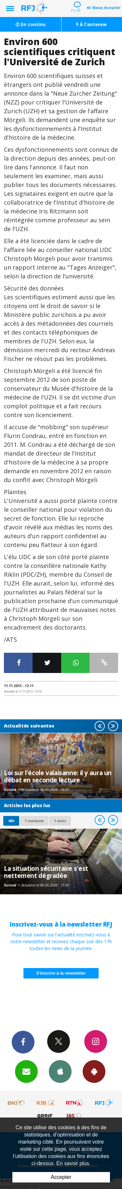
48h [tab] (11, 820)
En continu (31, 24)
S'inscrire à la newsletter (61, 973)
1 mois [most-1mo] (60, 820)
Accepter (61, 1177)
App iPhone (60, 1071)
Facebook (23, 1042)
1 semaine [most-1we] (34, 820)
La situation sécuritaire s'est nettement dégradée (46, 872)
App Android (94, 1071)
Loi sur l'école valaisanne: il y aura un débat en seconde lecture (58, 776)
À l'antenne (91, 24)
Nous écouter (106, 7)
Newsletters (26, 1071)
